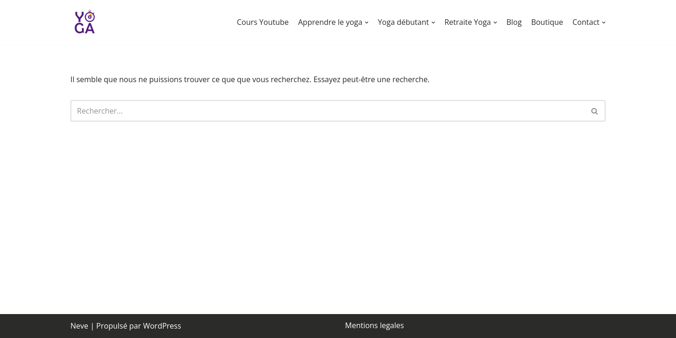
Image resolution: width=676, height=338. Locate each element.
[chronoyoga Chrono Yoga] (84, 22)
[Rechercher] (327, 111)
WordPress (162, 326)
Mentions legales (374, 325)
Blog (514, 22)
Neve (79, 326)
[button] (367, 22)
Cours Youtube (263, 22)
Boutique (547, 22)
